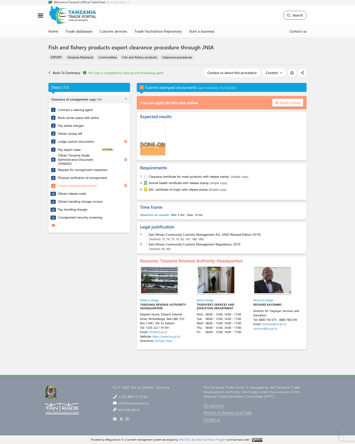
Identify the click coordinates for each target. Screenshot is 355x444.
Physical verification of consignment (82, 178)
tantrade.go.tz (128, 409)
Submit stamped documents (77, 186)
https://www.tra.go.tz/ (166, 336)
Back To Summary (64, 72)
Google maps (164, 341)
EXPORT (56, 57)
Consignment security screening (80, 217)
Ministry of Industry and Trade (228, 412)
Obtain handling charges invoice (80, 201)
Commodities (107, 57)
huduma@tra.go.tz (274, 324)
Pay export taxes (69, 150)
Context (274, 72)
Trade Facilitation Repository (158, 31)
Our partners (214, 405)
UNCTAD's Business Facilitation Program (202, 439)
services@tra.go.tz (265, 328)
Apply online (287, 102)
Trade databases (79, 31)
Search (295, 15)
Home (53, 31)
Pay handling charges (72, 209)
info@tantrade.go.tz (133, 403)
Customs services (113, 31)
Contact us (298, 31)
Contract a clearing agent (75, 110)
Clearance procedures (177, 57)
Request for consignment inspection (83, 170)
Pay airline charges (71, 126)
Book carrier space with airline (78, 118)
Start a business (201, 31)
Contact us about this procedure (232, 72)
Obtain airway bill (70, 134)
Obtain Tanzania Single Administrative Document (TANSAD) (75, 159)
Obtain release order (72, 194)
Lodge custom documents (76, 141)
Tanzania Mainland (80, 57)
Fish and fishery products (139, 57)
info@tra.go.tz (158, 332)
